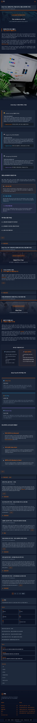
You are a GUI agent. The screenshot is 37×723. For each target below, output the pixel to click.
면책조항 (4, 672)
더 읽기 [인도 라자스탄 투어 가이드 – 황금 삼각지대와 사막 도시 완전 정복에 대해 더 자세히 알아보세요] (11, 512)
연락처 (4, 683)
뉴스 (9, 713)
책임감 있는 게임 (5, 680)
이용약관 (4, 669)
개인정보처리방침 (5, 674)
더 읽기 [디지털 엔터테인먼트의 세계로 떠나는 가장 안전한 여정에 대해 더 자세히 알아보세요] (3, 471)
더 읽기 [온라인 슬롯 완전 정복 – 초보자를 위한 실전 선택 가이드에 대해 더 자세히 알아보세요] (10, 567)
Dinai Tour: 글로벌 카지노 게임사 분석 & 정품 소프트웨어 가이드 (16, 7)
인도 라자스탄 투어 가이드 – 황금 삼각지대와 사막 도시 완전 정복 (14, 502)
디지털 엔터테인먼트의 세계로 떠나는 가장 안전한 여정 (13, 297)
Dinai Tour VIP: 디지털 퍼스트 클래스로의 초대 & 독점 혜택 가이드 (17, 247)
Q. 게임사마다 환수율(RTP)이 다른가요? (10, 222)
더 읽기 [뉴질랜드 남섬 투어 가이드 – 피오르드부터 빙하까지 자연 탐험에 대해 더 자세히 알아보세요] (32, 529)
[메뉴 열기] (35, 2)
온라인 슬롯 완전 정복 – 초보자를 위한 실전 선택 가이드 (13, 557)
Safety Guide (5, 292)
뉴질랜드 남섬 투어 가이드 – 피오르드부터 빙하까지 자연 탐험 (14, 520)
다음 (23, 593)
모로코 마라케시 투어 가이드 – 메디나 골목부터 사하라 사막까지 (14, 538)
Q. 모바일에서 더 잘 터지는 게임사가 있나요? (11, 226)
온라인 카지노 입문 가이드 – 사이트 (9, 482)
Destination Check (9, 714)
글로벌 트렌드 (9, 709)
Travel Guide (6, 515)
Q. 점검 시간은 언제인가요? (8, 230)
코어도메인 (22, 331)
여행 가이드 (9, 705)
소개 (3, 666)
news (10, 477)
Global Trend (5, 243)
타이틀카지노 (23, 489)
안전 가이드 (9, 707)
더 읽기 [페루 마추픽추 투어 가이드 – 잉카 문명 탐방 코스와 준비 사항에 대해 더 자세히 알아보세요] (21, 585)
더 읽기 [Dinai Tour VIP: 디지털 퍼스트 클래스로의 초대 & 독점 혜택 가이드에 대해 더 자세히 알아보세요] (3, 282)
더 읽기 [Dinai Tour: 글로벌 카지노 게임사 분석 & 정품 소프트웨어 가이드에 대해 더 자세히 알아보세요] (3, 237)
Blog (4, 533)
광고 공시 (4, 677)
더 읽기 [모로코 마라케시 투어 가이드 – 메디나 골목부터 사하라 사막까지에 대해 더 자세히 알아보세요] (4, 548)
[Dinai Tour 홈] (5, 2)
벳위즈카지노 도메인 (5, 44)
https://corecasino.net (9, 439)
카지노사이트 (4, 277)
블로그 (9, 711)
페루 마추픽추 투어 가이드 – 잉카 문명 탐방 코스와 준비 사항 (14, 576)
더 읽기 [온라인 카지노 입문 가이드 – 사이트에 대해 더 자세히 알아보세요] (4, 493)
